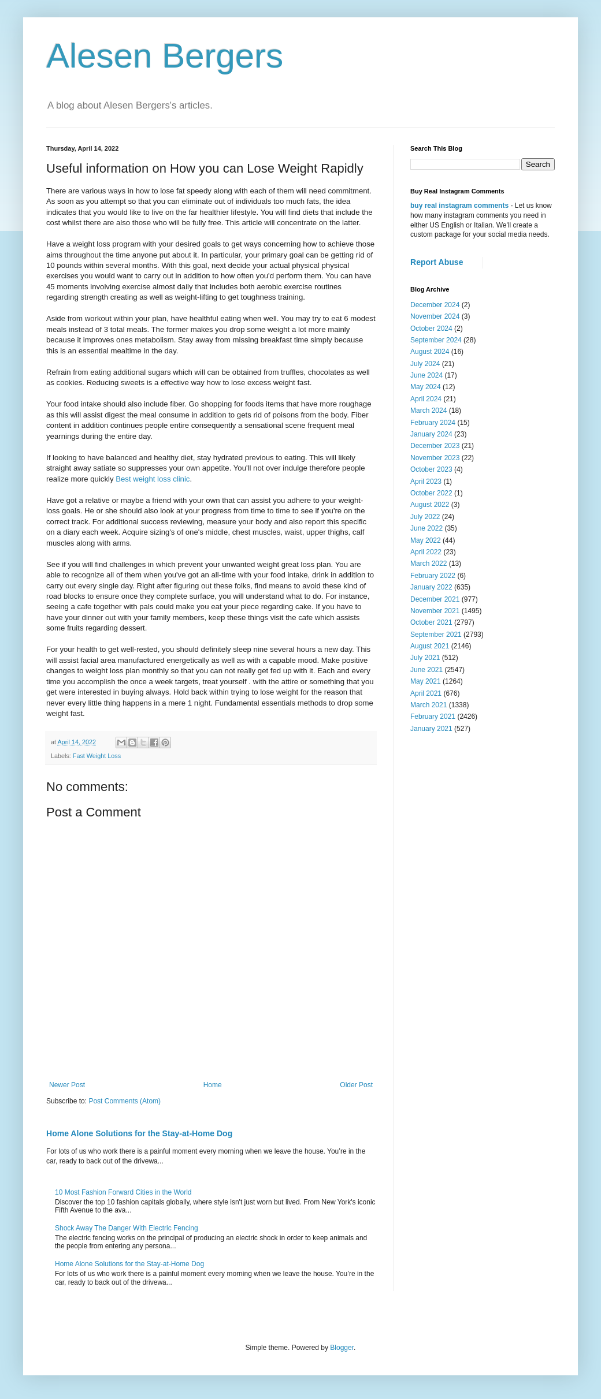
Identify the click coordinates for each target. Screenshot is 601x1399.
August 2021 (429, 646)
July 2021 (425, 658)
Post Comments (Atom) (124, 1101)
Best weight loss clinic (153, 479)
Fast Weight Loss (97, 755)
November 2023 (434, 458)
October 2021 (431, 622)
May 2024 (425, 387)
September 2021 (436, 635)
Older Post (356, 1085)
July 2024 (425, 364)
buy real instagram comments (459, 206)
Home (212, 1085)
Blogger (342, 1348)
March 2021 (428, 705)
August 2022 (429, 505)
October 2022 (431, 493)
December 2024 (434, 305)
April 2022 (426, 552)
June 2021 (426, 670)
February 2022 (432, 576)
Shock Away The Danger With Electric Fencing (126, 1228)
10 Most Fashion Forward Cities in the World (123, 1192)
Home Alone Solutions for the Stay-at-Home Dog (139, 1133)
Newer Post (67, 1085)
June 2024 (426, 375)
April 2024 (426, 399)
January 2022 (431, 587)
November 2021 (434, 611)
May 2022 (425, 540)
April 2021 (426, 693)
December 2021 (434, 599)
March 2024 (428, 410)
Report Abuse (436, 262)
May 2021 (425, 681)
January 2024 (431, 434)
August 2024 (429, 352)
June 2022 (426, 528)
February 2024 (432, 423)
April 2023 (426, 481)
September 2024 (436, 340)
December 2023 (434, 446)
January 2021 (431, 729)
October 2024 (431, 328)
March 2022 (428, 563)
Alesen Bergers (164, 55)
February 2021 (432, 716)
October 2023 (431, 469)
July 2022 (425, 517)
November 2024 (434, 316)
